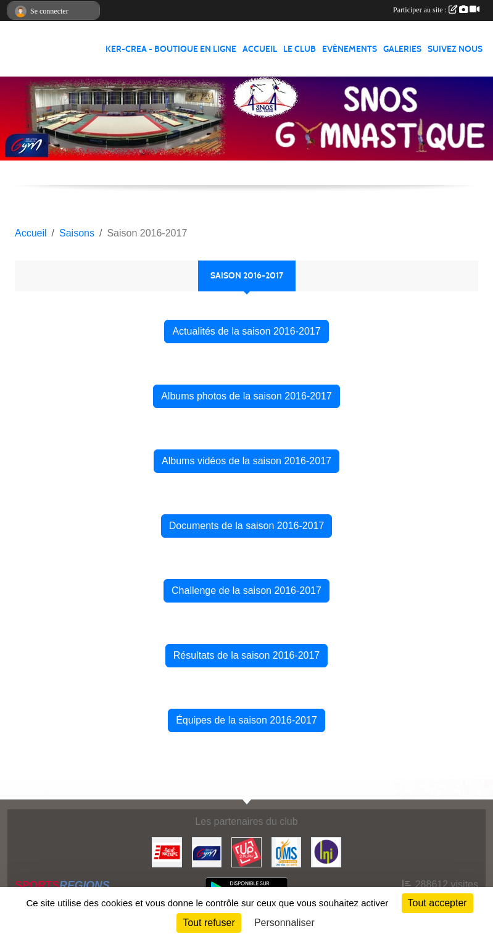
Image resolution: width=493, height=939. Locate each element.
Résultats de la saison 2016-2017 (246, 655)
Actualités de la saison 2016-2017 (246, 331)
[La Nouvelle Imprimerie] (326, 851)
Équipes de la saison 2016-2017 (246, 720)
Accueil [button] (259, 49)
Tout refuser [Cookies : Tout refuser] (208, 922)
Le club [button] (299, 49)
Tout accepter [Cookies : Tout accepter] (437, 903)
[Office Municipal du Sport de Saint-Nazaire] (286, 851)
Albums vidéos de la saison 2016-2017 (246, 461)
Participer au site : (436, 10)
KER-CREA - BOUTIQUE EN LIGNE (171, 49)
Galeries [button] (402, 49)
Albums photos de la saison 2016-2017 (246, 396)
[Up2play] (246, 851)
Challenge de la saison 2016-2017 (246, 590)
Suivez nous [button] (455, 49)
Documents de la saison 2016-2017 (247, 525)
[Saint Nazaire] (167, 851)
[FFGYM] (207, 851)
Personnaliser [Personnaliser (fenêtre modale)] (284, 922)
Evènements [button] (349, 49)
